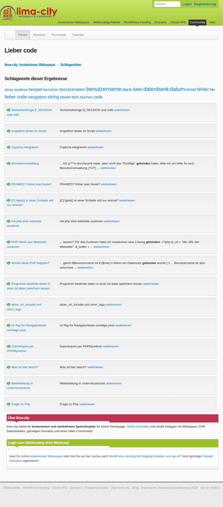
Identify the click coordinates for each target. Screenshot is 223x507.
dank (127, 89)
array (9, 89)
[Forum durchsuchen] (167, 4)
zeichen (86, 97)
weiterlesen (122, 110)
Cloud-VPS (178, 22)
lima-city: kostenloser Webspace (30, 65)
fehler (203, 89)
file (212, 89)
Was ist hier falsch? (22, 367)
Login (187, 4)
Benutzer (39, 35)
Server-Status (209, 487)
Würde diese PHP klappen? (28, 263)
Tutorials (78, 35)
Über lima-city (120, 487)
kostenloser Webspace (73, 22)
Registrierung (205, 4)
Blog (135, 487)
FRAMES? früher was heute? (29, 184)
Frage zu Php (18, 404)
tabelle (65, 97)
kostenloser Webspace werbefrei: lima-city (45, 13)
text (75, 97)
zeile (98, 97)
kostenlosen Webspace (46, 456)
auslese (21, 89)
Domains (161, 22)
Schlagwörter (70, 65)
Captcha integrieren (22, 147)
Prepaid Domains (96, 487)
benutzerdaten (72, 89)
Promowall (59, 35)
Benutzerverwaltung (23, 163)
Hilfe (212, 22)
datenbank (156, 89)
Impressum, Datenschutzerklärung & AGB (169, 487)
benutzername (104, 89)
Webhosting (12, 487)
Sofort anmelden (138, 426)
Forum (22, 35)
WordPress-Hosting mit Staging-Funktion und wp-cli (144, 456)
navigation (37, 97)
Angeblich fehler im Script (26, 131)
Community (197, 22)
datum (177, 89)
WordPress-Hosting (137, 22)
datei (137, 89)
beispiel (35, 89)
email (191, 89)
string (53, 96)
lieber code (16, 96)
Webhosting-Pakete (106, 22)
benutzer (50, 89)
